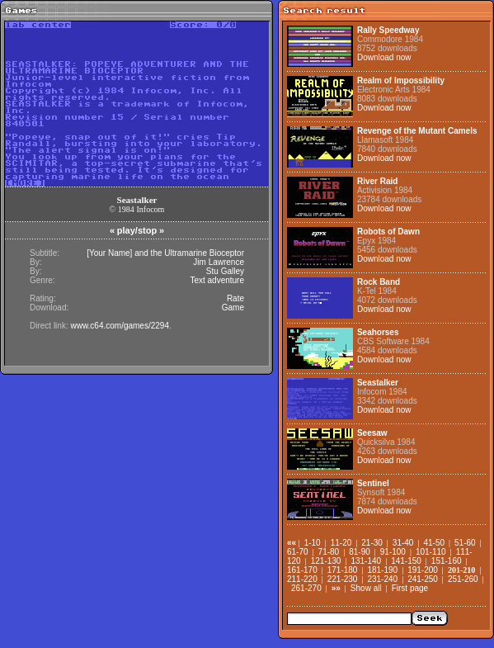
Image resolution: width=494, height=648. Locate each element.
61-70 (297, 551)
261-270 (306, 588)
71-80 (329, 551)
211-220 (302, 579)
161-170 (302, 570)
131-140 (366, 560)
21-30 (372, 542)
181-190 (382, 570)
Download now (384, 57)
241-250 (422, 579)
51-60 (465, 542)
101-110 (431, 551)
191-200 (422, 570)
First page (410, 588)
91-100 (393, 551)
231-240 (382, 579)
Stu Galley (225, 271)
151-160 (446, 560)
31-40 (403, 542)
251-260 (463, 579)
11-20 (341, 542)
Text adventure (217, 280)
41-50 (434, 542)
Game (233, 307)
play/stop (137, 230)
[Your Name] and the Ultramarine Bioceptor (165, 253)
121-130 (326, 560)
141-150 (406, 560)
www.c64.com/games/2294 (119, 325)
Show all (366, 588)
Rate (235, 298)
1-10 (312, 542)
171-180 (342, 570)
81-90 (359, 551)
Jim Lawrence (218, 262)
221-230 (342, 579)
